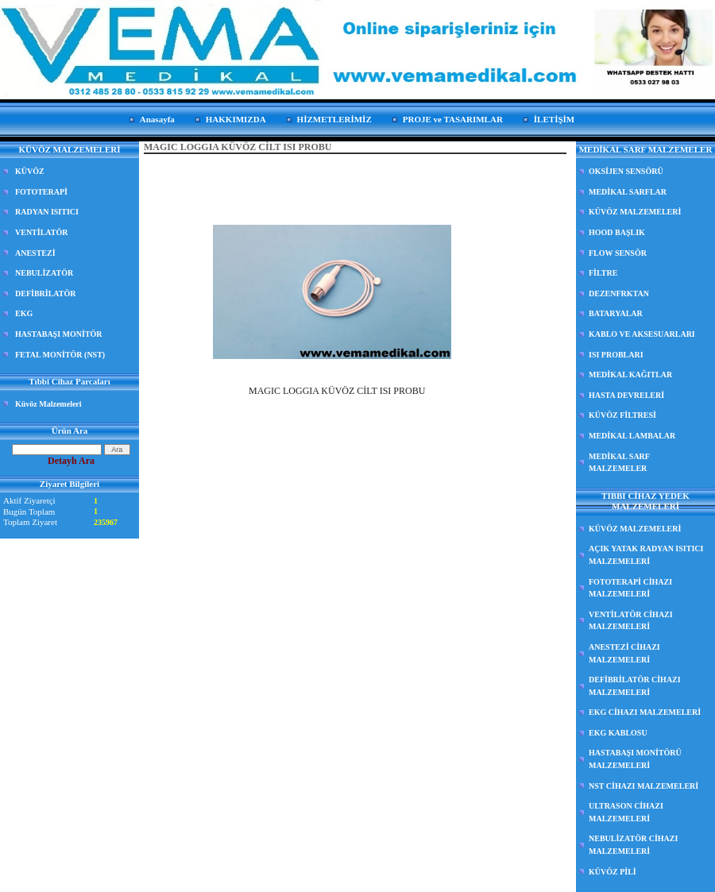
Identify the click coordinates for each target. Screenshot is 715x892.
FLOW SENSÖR (618, 253)
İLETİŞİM (554, 119)
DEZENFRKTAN (619, 293)
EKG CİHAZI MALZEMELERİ (645, 712)
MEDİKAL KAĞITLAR (630, 374)
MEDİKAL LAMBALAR (632, 435)
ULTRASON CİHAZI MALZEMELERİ (626, 812)
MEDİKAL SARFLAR (628, 191)
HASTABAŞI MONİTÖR (58, 334)
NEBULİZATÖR (44, 272)
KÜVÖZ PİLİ (612, 871)
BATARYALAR (616, 313)
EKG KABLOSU (618, 732)
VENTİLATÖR (41, 232)
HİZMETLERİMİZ (334, 119)
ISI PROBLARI (616, 354)
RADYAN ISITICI (47, 211)
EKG (24, 313)
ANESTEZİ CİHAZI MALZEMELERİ (624, 653)
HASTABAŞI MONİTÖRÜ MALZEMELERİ (635, 759)
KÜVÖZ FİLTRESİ (622, 415)
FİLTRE (603, 272)
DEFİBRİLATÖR (45, 293)
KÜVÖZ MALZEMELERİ (635, 211)
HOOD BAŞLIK (617, 232)
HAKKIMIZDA (236, 119)
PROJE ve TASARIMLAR (453, 119)
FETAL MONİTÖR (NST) (60, 354)
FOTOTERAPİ (41, 191)
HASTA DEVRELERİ (626, 395)
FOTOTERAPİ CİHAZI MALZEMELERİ (630, 588)
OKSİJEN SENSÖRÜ (626, 171)
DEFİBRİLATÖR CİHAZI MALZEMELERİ (635, 686)
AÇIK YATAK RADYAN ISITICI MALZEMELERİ (646, 555)
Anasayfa (157, 119)
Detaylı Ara (71, 460)
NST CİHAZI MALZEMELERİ (643, 786)
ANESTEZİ (35, 253)
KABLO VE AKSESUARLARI (642, 334)
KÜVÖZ (29, 171)
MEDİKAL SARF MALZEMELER (619, 462)
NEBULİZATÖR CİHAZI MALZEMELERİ (633, 844)
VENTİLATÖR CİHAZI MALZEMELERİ (631, 620)
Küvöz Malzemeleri (48, 404)
